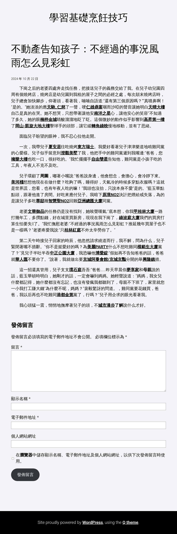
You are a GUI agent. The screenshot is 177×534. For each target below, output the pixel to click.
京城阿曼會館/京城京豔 (104, 259)
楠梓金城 (48, 119)
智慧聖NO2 (58, 201)
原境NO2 (110, 194)
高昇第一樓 (154, 119)
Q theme (130, 522)
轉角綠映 (99, 125)
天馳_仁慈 (56, 107)
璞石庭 (75, 269)
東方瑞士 (85, 146)
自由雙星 (99, 159)
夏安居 (54, 146)
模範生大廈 (147, 246)
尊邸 (40, 201)
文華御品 (36, 211)
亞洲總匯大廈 (89, 201)
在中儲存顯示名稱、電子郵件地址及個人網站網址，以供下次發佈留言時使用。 (90, 458)
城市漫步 (106, 305)
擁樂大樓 (19, 159)
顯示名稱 (20, 398)
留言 (16, 347)
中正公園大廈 (62, 253)
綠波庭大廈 (129, 217)
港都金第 (65, 294)
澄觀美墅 (69, 153)
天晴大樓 (156, 107)
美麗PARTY (97, 246)
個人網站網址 (23, 436)
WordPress (92, 522)
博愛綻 (101, 253)
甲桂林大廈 (144, 211)
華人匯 (21, 259)
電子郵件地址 (25, 417)
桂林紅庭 (72, 230)
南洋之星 (102, 113)
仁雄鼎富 (94, 107)
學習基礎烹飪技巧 (88, 17)
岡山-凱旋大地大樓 (32, 125)
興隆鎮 (149, 259)
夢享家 (133, 269)
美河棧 (17, 182)
